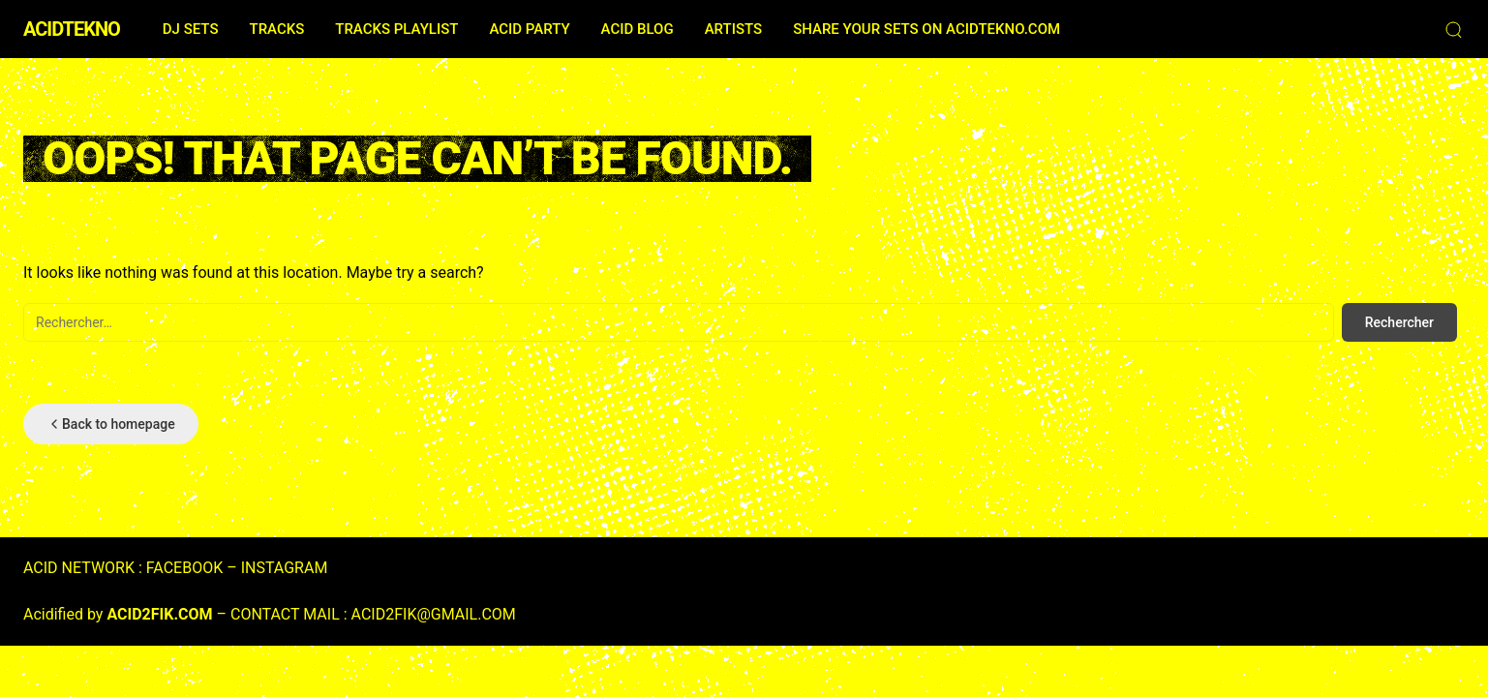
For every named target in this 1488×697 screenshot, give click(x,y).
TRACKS (276, 29)
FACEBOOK (184, 568)
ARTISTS (733, 29)
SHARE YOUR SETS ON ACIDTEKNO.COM (926, 29)
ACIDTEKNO (71, 29)
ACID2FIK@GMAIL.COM (433, 614)
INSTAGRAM (284, 568)
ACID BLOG (637, 29)
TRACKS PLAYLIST (396, 29)
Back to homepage (110, 424)
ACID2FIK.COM (159, 614)
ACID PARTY (529, 29)
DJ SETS (191, 29)
